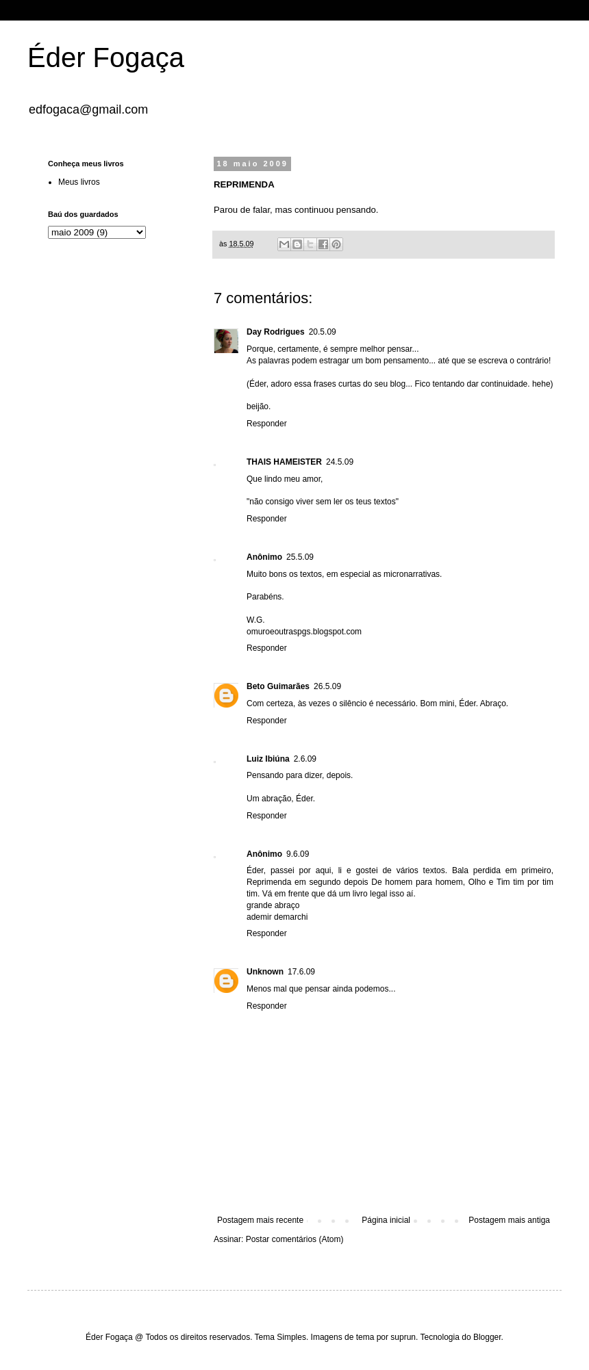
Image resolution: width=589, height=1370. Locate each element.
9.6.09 (297, 854)
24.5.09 (339, 462)
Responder (267, 423)
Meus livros (79, 182)
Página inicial (386, 1220)
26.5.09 (327, 686)
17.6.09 (301, 972)
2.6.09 (305, 759)
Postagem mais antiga (509, 1220)
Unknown (265, 972)
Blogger (487, 1337)
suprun (403, 1337)
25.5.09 (300, 557)
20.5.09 (322, 332)
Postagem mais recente (260, 1220)
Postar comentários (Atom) (295, 1239)
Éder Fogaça (105, 57)
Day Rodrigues (276, 332)
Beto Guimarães (278, 686)
